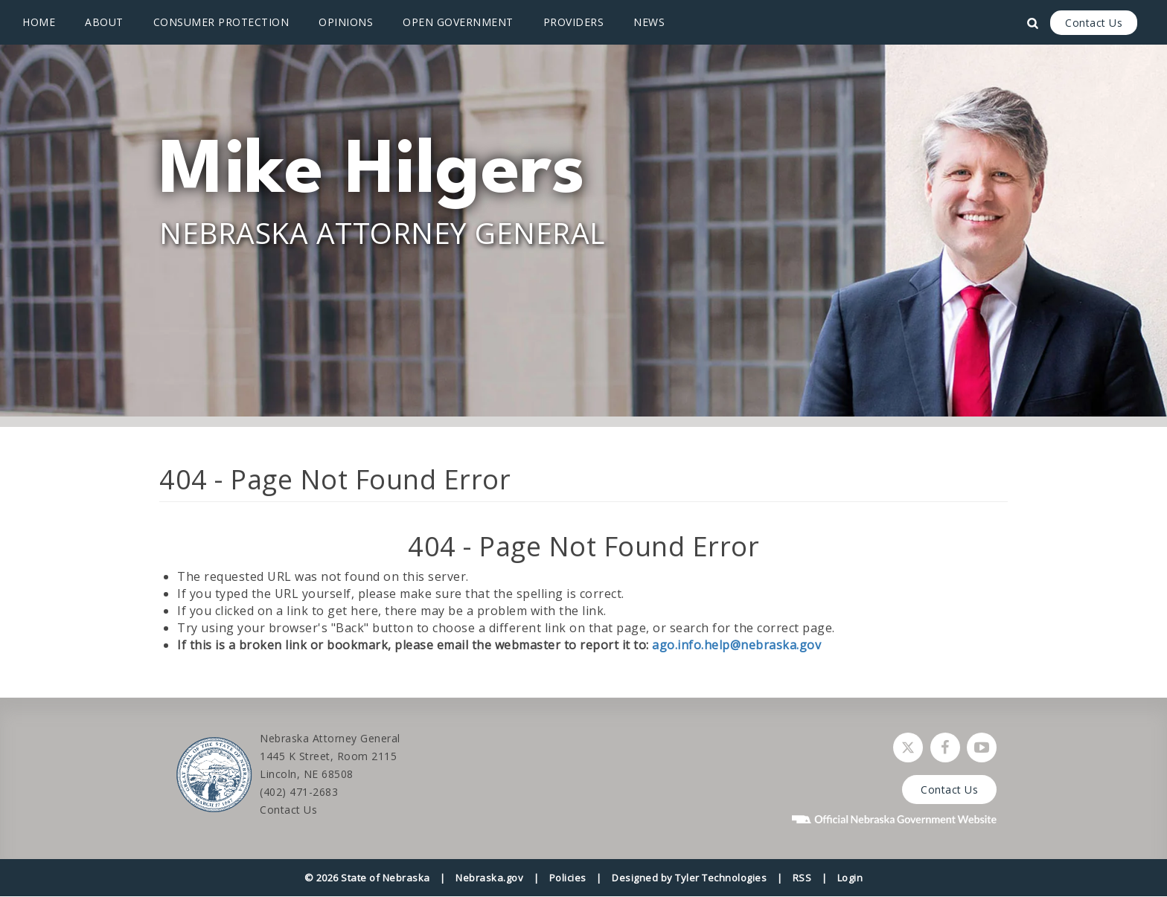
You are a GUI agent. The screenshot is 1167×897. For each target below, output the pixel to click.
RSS (802, 877)
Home (38, 22)
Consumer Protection (221, 22)
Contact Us (1093, 23)
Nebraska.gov (489, 877)
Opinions (346, 22)
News (649, 22)
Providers (573, 22)
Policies (567, 877)
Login (850, 877)
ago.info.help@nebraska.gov (736, 645)
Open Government (458, 22)
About (104, 22)
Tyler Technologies (721, 877)
